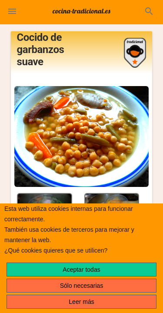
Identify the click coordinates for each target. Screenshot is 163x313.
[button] (12, 12)
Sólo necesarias (81, 285)
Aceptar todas (81, 269)
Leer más (81, 301)
